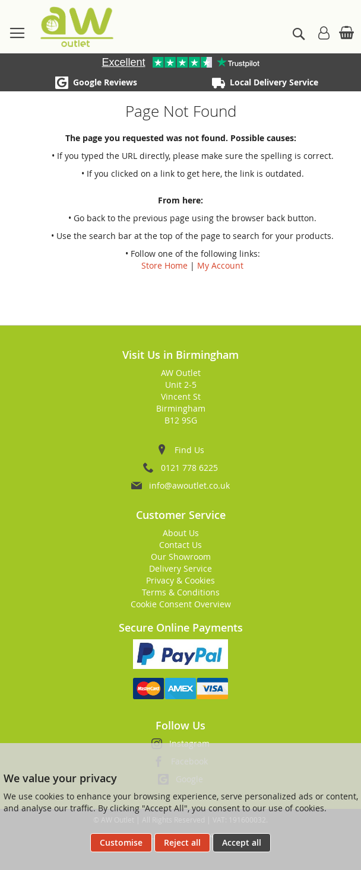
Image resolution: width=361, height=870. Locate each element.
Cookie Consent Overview (181, 604)
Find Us (189, 449)
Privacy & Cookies (180, 580)
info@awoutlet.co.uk (189, 485)
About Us (181, 532)
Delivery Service (180, 568)
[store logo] (77, 26)
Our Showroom (181, 556)
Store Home (164, 265)
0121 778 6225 (189, 467)
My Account (220, 265)
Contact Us (180, 544)
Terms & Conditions (181, 592)
